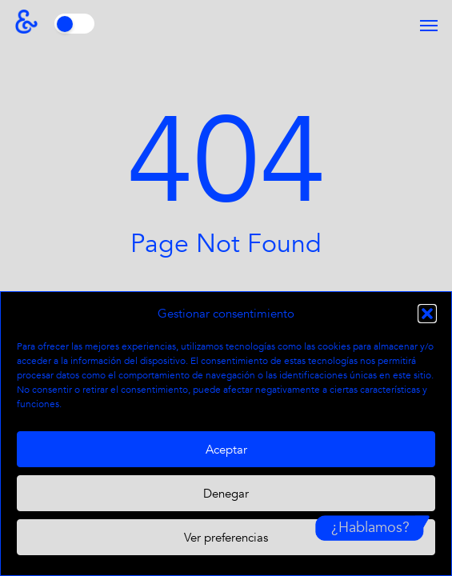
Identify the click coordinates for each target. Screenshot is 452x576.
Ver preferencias (226, 538)
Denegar (226, 494)
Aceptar (226, 450)
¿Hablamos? (370, 528)
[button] (427, 314)
